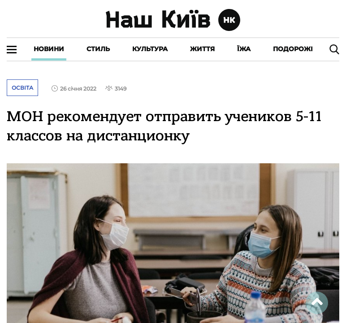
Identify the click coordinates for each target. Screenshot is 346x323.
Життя (202, 49)
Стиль (98, 49)
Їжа (244, 49)
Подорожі (293, 49)
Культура (150, 49)
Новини (49, 49)
